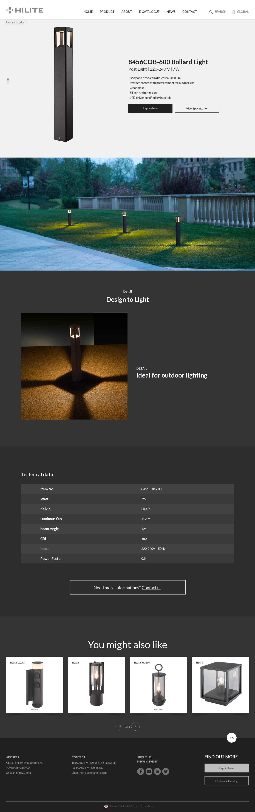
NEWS (171, 11)
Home (10, 22)
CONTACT (189, 11)
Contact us (151, 587)
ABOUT (126, 11)
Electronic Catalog (226, 781)
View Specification (197, 108)
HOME (88, 11)
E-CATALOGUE (149, 11)
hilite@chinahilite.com (93, 772)
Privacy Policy (147, 806)
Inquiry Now (150, 108)
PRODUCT (107, 11)
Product (21, 22)
